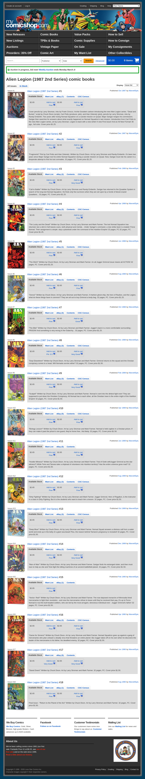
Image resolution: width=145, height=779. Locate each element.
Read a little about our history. (19, 755)
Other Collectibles (120, 53)
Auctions (12, 46)
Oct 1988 (122, 307)
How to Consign (118, 40)
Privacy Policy (100, 769)
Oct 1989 (122, 508)
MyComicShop (27, 24)
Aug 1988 (122, 274)
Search (88, 61)
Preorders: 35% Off (19, 53)
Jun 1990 (122, 649)
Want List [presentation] (49, 96)
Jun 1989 (122, 441)
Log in (27, 6)
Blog (102, 6)
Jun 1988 (122, 241)
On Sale (79, 46)
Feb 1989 (122, 373)
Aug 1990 (122, 682)
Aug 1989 (122, 476)
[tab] (35, 96)
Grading (83, 6)
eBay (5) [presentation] (60, 414)
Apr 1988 (122, 203)
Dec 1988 (122, 340)
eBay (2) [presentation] (60, 174)
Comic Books (49, 34)
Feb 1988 (122, 168)
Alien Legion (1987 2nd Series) (42, 91)
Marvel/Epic (133, 91)
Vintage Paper (49, 46)
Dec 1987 (122, 133)
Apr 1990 (122, 614)
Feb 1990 (122, 577)
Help (109, 6)
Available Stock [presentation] (35, 96)
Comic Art (46, 53)
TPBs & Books (49, 40)
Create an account (14, 6)
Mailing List (120, 726)
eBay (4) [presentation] (60, 313)
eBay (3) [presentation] (60, 139)
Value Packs (82, 34)
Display (120, 85)
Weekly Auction (46, 70)
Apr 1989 (122, 408)
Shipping (93, 6)
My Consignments (120, 46)
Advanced (99, 61)
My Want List (82, 53)
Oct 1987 (122, 91)
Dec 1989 (122, 543)
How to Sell (115, 34)
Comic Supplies (84, 40)
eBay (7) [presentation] (60, 96)
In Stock (23, 86)
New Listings (15, 40)
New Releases (16, 34)
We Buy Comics (13, 726)
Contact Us (134, 769)
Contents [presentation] (71, 96)
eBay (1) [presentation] (60, 247)
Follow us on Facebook (50, 726)
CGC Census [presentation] (83, 96)
